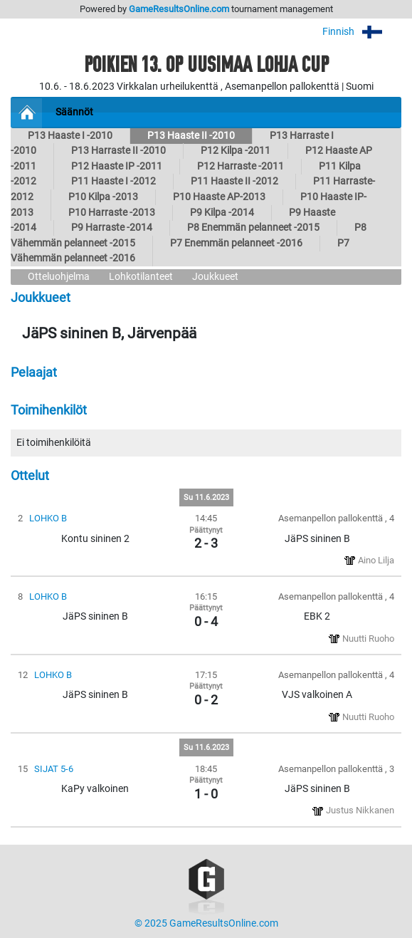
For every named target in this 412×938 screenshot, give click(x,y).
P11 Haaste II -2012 (234, 181)
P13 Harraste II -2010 (118, 151)
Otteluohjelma (59, 277)
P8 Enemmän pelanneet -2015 (253, 228)
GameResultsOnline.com (179, 9)
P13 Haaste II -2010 (191, 136)
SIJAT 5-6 (53, 769)
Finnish (361, 32)
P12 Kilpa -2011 (235, 151)
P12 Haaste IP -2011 (116, 166)
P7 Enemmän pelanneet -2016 (236, 243)
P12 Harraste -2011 (240, 166)
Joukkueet (215, 277)
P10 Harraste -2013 (111, 213)
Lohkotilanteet (141, 277)
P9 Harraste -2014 (111, 228)
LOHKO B (48, 518)
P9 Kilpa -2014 (222, 213)
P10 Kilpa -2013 (103, 197)
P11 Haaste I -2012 (113, 181)
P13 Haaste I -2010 (70, 136)
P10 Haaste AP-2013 (219, 197)
